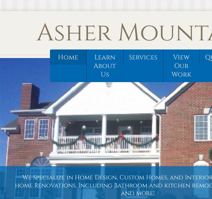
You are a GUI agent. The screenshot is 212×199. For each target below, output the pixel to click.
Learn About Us (105, 66)
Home (68, 57)
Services (143, 57)
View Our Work (181, 66)
